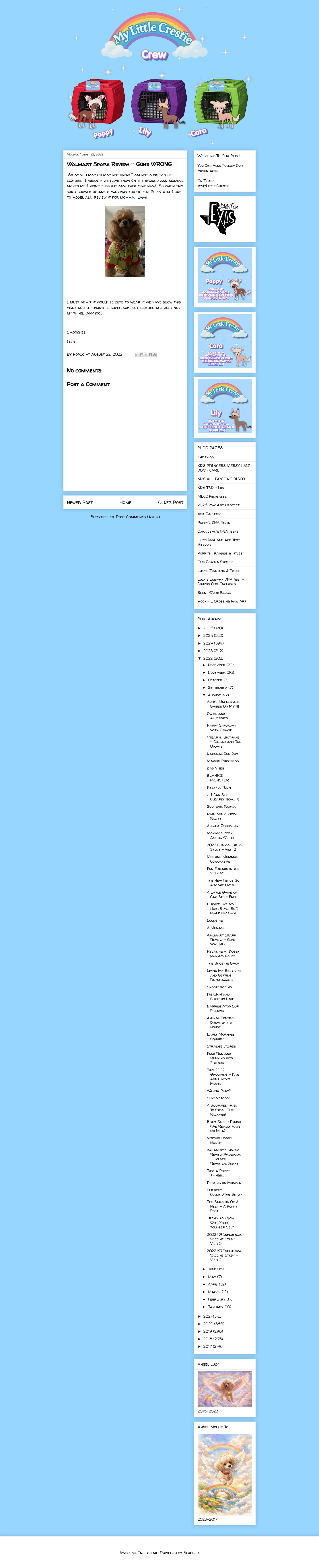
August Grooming (222, 825)
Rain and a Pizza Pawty (222, 816)
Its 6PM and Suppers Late (220, 996)
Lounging (215, 920)
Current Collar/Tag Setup (224, 1192)
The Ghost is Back (223, 963)
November (217, 672)
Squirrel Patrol (221, 806)
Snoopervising (219, 986)
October (216, 679)
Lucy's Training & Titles (219, 570)
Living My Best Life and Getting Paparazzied (224, 975)
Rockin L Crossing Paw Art (222, 601)
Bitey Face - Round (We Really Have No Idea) (224, 1126)
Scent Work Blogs (214, 592)
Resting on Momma (224, 1182)
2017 (208, 1346)
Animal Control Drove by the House (221, 1022)
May (212, 1276)
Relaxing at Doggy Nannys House (223, 953)
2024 (208, 643)
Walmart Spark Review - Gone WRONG (221, 940)
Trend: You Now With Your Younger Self (220, 1222)
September (218, 687)
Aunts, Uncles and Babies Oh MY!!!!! (223, 703)
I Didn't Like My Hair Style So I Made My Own (222, 908)
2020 (208, 1323)
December (217, 664)
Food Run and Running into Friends (220, 1058)
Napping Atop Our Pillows (223, 1008)
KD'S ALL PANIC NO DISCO (221, 478)
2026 (208, 627)
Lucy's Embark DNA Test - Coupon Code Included (221, 581)
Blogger (191, 1552)
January (216, 1306)
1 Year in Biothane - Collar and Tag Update (224, 742)
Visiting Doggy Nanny (219, 1140)
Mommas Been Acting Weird (220, 835)
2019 (208, 1331)
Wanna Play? (219, 1090)
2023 (208, 650)
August (215, 694)
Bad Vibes (215, 768)
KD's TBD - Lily (211, 487)
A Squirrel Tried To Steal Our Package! (222, 1110)
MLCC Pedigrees (212, 496)
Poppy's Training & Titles (220, 553)
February (217, 1299)
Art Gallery (209, 513)
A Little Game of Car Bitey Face (222, 894)
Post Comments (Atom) (138, 517)
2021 (208, 1316)
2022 (208, 658)
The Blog (206, 456)
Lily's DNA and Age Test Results (219, 542)
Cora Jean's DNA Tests (218, 531)
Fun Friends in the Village (223, 870)
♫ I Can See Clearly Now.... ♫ (223, 797)
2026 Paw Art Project (218, 504)
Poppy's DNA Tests (214, 522)
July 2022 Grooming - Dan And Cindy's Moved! (223, 1076)
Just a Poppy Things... (218, 1173)
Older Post (170, 502)
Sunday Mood (219, 1097)
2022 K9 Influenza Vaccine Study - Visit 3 (224, 1239)
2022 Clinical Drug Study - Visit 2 (224, 847)
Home (125, 502)
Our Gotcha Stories (215, 561)
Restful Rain (219, 787)
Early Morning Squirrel (220, 1036)
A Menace (216, 927)
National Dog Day (222, 753)
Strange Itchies (221, 1046)
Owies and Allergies (217, 715)
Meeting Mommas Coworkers (222, 859)
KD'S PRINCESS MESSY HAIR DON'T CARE (224, 467)
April (213, 1284)
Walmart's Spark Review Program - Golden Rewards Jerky (224, 1156)
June (212, 1268)
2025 (208, 635)
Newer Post (80, 502)
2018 (208, 1338)
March (215, 1291)
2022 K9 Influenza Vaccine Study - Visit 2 (224, 1255)
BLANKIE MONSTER (218, 777)
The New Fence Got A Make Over (224, 882)
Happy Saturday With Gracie (221, 727)
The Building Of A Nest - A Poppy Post (223, 1206)
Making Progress (223, 760)
